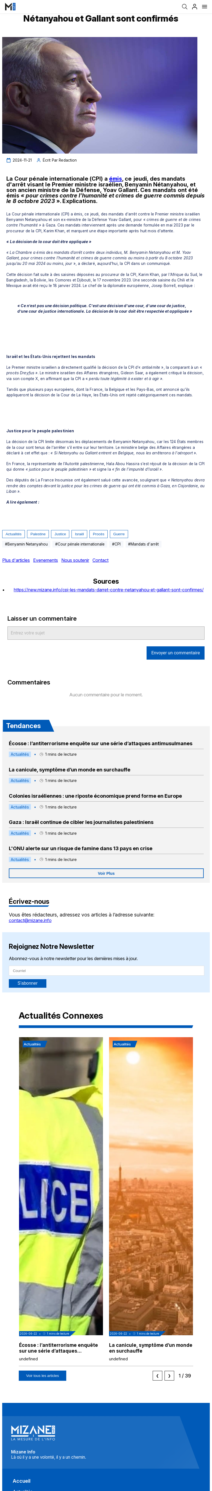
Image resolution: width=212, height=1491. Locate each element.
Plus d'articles (16, 560)
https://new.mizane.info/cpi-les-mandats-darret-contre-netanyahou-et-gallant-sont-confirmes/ (109, 589)
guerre (118, 534)
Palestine (38, 534)
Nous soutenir (75, 560)
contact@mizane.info (30, 920)
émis (115, 178)
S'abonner (28, 983)
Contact (100, 560)
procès (98, 534)
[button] (61, 1201)
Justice (60, 534)
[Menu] (204, 6)
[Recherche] (184, 6)
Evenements (45, 560)
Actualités (14, 534)
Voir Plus (106, 873)
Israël (79, 534)
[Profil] (194, 6)
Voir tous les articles (42, 1376)
